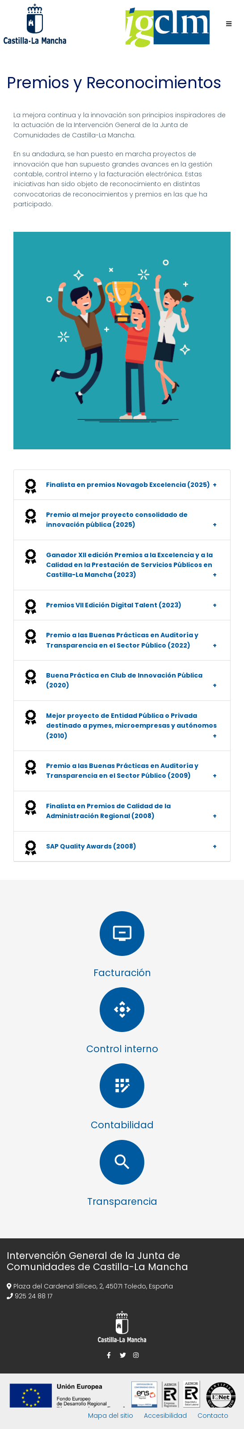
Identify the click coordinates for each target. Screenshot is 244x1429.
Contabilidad (122, 1124)
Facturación (122, 972)
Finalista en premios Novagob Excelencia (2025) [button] (128, 484)
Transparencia (122, 1201)
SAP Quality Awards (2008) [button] (91, 846)
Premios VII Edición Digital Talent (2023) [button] (113, 605)
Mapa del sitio (110, 1415)
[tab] (122, 485)
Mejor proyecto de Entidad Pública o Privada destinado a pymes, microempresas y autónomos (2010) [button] (131, 725)
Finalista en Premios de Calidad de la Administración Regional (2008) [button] (108, 811)
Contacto (213, 1415)
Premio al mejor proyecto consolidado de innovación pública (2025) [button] (117, 519)
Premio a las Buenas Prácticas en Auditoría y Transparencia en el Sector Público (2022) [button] (122, 640)
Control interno (122, 1048)
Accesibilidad (165, 1415)
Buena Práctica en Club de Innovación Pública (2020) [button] (124, 680)
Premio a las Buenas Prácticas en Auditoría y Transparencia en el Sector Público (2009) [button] (122, 770)
